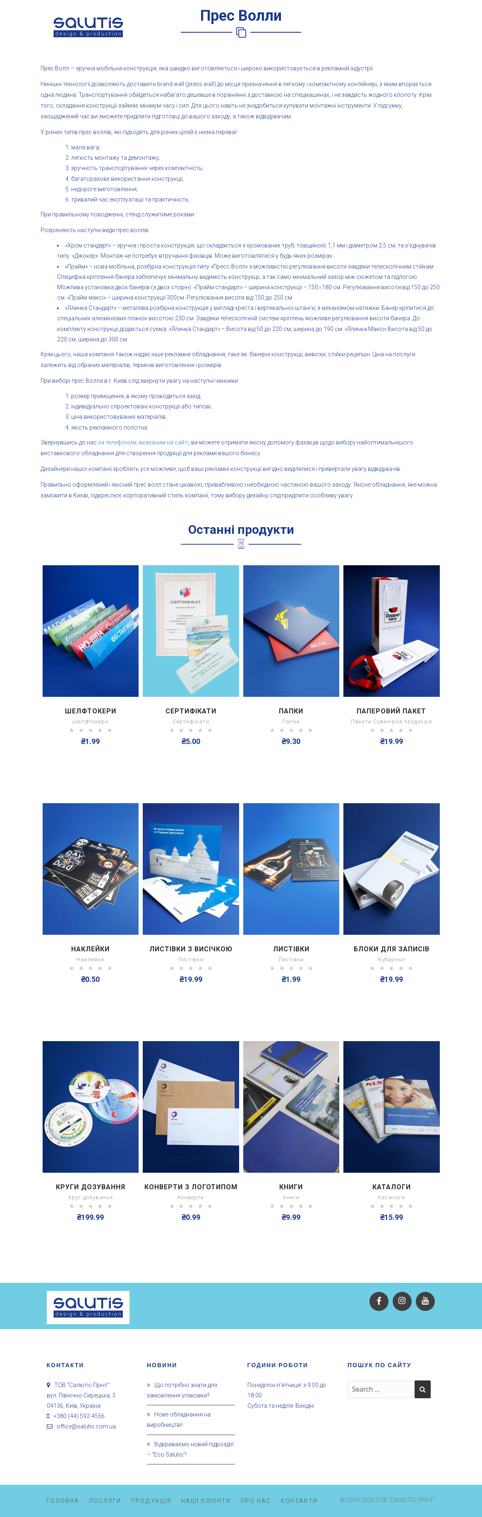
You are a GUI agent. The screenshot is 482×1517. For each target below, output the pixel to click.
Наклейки (90, 949)
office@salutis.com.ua (86, 1426)
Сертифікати (190, 711)
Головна (63, 1501)
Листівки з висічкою (191, 949)
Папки (291, 711)
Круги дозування (90, 1187)
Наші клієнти (206, 1501)
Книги (291, 1187)
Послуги (105, 1501)
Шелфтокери (90, 711)
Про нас (256, 1501)
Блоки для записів (391, 949)
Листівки (291, 949)
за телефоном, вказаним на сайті (143, 442)
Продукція (151, 1501)
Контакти (299, 1501)
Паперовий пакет (391, 711)
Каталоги (391, 1187)
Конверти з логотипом (190, 1187)
